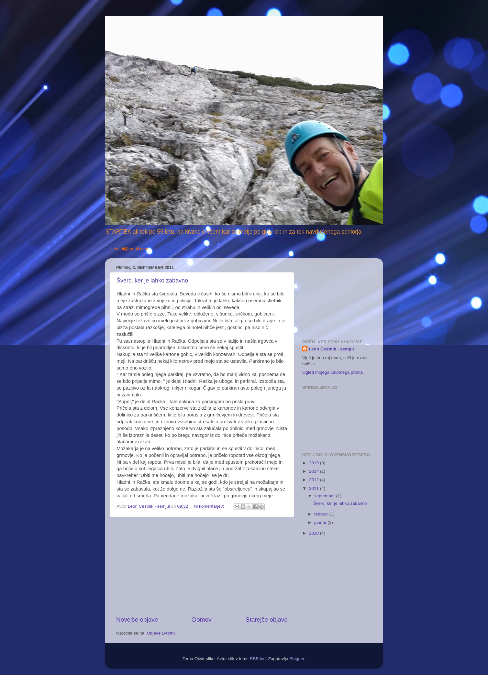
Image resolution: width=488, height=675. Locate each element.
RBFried (258, 658)
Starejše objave (267, 619)
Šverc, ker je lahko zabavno (152, 280)
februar (321, 514)
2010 (314, 533)
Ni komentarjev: (209, 506)
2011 (314, 488)
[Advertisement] (201, 566)
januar (320, 522)
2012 (314, 479)
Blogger (297, 658)
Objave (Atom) (161, 633)
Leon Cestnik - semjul (331, 349)
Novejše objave (137, 619)
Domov (202, 619)
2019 (314, 462)
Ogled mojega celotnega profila (332, 372)
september (325, 495)
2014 (314, 471)
